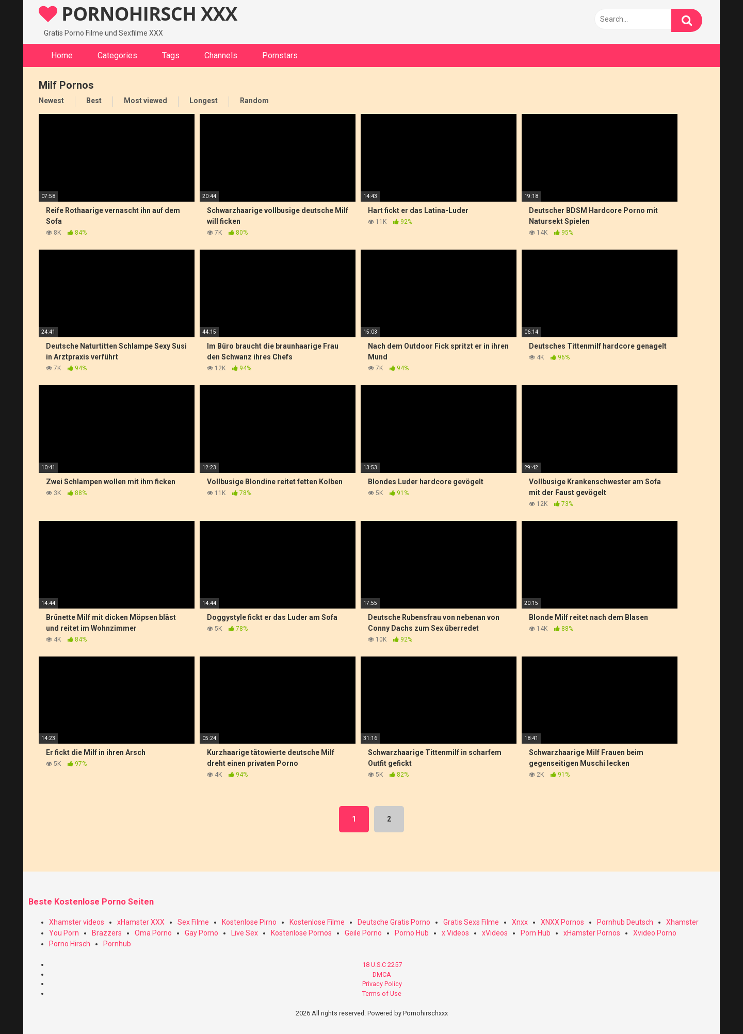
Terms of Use (381, 993)
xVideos (495, 933)
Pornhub (117, 944)
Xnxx (520, 922)
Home (62, 55)
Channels (220, 55)
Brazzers (107, 933)
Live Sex (244, 933)
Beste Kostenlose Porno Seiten (91, 902)
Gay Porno (201, 933)
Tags (171, 55)
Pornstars (280, 55)
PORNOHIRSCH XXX (138, 13)
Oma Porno (153, 933)
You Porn (64, 933)
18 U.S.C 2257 (382, 965)
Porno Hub (412, 933)
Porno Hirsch (69, 944)
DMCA (382, 974)
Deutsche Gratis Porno (394, 922)
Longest (203, 100)
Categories (117, 55)
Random (254, 100)
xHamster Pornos (591, 933)
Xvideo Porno (654, 933)
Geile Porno (363, 933)
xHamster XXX (141, 922)
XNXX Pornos (562, 922)
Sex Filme (193, 922)
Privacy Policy (382, 984)
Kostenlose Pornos (301, 933)
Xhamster (682, 922)
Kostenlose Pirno (249, 922)
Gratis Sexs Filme (471, 922)
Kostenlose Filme (317, 922)
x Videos (455, 933)
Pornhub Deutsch (625, 922)
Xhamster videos (76, 922)
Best (94, 100)
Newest (51, 100)
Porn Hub (536, 933)
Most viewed (145, 100)
